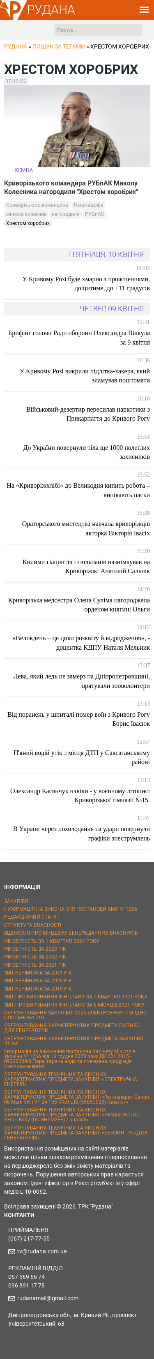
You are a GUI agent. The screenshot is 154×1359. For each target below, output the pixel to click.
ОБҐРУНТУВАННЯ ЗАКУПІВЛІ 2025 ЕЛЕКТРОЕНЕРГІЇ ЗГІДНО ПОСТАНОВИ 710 (75, 1015)
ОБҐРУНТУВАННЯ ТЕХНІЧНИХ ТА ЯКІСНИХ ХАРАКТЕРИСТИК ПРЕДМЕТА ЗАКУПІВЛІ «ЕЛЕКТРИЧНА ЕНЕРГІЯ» (70, 1079)
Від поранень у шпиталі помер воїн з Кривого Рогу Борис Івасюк (78, 719)
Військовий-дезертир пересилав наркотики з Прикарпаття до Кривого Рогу (88, 414)
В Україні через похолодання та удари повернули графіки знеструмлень (81, 833)
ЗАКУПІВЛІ (17, 901)
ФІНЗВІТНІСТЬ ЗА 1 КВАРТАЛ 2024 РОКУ (51, 941)
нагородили (66, 214)
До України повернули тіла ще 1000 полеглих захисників (86, 452)
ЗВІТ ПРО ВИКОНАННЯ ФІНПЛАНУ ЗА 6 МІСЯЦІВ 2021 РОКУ (74, 1005)
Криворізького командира (37, 205)
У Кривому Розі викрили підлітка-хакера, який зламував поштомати (85, 376)
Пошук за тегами (58, 46)
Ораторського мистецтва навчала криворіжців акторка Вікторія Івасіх (86, 528)
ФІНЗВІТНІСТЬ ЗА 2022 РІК (35, 957)
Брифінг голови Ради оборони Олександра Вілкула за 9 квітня (79, 337)
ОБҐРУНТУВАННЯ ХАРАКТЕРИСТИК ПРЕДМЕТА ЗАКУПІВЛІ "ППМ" (74, 1041)
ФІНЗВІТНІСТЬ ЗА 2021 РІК (35, 965)
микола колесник (26, 214)
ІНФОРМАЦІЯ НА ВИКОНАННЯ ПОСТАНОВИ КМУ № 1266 (70, 909)
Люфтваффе (88, 205)
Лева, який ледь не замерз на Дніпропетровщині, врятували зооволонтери (82, 681)
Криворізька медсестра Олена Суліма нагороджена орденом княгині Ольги (79, 605)
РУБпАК (94, 214)
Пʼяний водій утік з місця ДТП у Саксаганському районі (82, 757)
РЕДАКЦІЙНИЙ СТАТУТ (32, 917)
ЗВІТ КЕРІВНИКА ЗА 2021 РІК (38, 973)
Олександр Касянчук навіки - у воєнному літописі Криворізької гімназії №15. (80, 795)
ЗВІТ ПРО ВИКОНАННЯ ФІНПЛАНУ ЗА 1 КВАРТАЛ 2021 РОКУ (75, 997)
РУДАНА (51, 9)
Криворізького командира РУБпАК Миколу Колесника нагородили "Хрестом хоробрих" (71, 187)
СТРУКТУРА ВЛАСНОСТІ (32, 925)
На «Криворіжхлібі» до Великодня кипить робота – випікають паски (78, 490)
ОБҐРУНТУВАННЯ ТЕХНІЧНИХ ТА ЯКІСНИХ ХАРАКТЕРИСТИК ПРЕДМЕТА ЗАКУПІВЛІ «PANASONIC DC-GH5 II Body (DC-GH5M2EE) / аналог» (72, 1115)
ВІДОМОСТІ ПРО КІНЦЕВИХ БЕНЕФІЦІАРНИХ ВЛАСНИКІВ (71, 933)
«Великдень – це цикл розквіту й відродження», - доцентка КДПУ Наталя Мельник (81, 642)
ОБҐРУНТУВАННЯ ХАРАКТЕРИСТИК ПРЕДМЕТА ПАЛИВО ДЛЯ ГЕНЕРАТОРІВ (72, 1028)
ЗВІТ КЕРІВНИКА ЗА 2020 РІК (38, 981)
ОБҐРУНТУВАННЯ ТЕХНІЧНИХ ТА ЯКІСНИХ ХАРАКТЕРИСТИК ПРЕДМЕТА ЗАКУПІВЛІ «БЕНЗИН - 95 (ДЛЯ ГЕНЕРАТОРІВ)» (75, 1133)
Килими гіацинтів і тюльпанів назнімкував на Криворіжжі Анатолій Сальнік (86, 566)
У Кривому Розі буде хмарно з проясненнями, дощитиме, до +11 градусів (86, 284)
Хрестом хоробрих (28, 223)
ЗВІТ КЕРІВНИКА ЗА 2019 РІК (38, 989)
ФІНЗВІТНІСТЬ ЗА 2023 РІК (35, 949)
